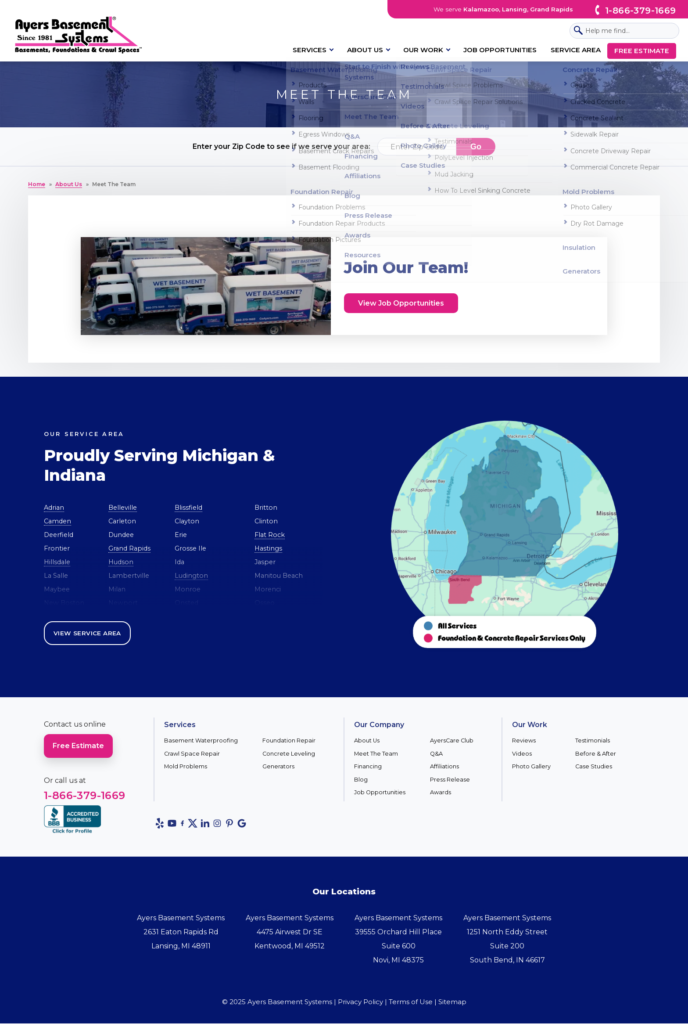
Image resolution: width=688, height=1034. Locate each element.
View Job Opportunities (401, 303)
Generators (278, 766)
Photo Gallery (531, 766)
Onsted (186, 603)
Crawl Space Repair (192, 753)
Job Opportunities (500, 50)
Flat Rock (269, 535)
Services (309, 50)
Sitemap (452, 1002)
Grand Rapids (129, 548)
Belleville (122, 508)
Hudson (120, 562)
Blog (361, 779)
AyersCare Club (451, 740)
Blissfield (188, 508)
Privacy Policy (360, 1002)
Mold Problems (185, 766)
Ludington (191, 576)
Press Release (450, 779)
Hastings (268, 548)
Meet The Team (376, 753)
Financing (368, 766)
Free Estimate (641, 51)
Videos (522, 753)
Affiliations (444, 766)
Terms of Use (411, 1002)
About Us (365, 50)
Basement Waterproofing (201, 740)
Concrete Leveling (288, 753)
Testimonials (592, 740)
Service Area (576, 50)
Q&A (436, 753)
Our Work (423, 50)
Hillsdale (57, 562)
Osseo (264, 603)
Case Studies (593, 766)
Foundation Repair (288, 740)
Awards (440, 792)
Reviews (524, 740)
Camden (57, 521)
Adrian (54, 508)
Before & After (595, 753)
